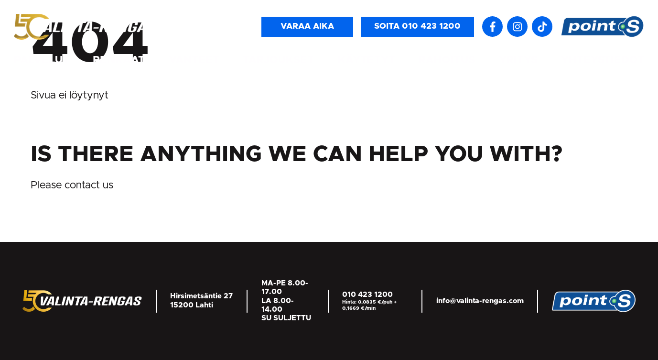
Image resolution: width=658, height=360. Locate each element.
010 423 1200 (367, 294)
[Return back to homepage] (85, 26)
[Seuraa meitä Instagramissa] (517, 26)
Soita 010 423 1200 (417, 26)
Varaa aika (307, 26)
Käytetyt (366, 60)
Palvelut (41, 60)
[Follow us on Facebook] (492, 26)
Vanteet (194, 60)
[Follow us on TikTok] (542, 26)
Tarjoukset (278, 60)
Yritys (518, 60)
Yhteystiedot (602, 60)
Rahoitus (447, 60)
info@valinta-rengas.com (480, 301)
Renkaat (119, 60)
